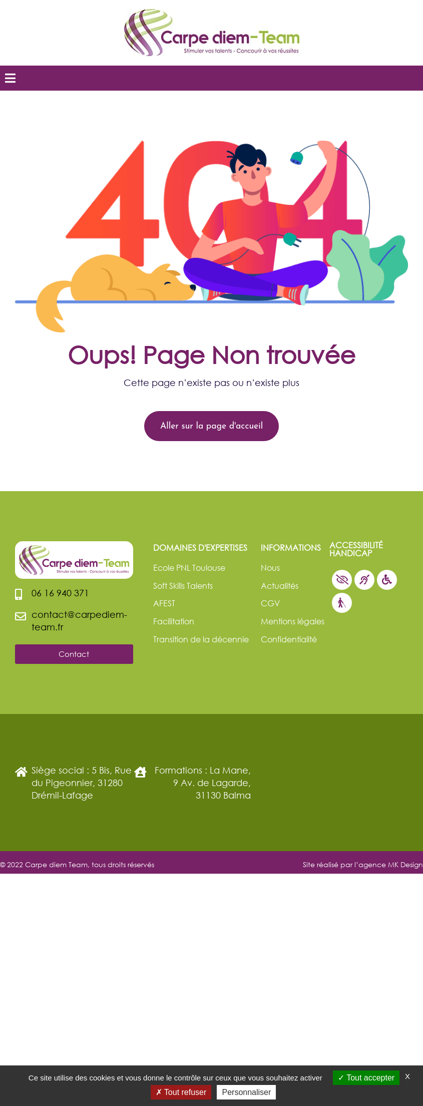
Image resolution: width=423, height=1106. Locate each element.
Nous (270, 567)
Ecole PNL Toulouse (189, 567)
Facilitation (173, 621)
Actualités (279, 585)
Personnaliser (246, 1092)
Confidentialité (289, 639)
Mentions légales (292, 621)
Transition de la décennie (201, 639)
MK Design (405, 864)
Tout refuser (181, 1092)
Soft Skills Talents (183, 585)
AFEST (164, 603)
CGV (270, 603)
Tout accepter (366, 1077)
